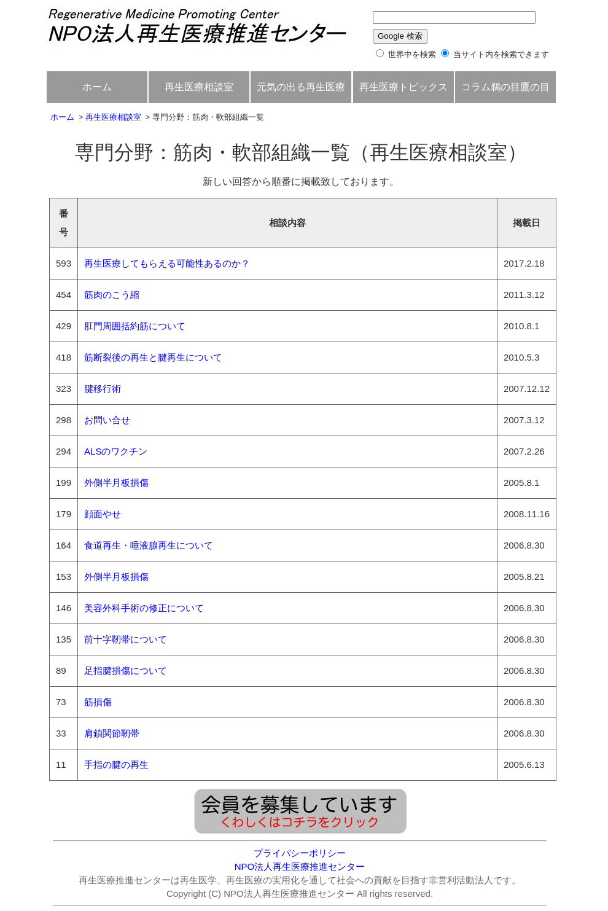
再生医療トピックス (403, 87)
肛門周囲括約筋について (134, 326)
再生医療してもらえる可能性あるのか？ (167, 263)
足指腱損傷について (125, 670)
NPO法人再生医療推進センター (300, 866)
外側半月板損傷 (116, 482)
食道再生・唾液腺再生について (148, 545)
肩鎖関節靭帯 (111, 733)
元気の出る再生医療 (301, 87)
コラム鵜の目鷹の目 (505, 87)
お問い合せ (107, 420)
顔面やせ (102, 514)
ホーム (97, 87)
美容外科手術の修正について (144, 608)
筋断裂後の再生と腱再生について (153, 357)
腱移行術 (102, 388)
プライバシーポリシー (300, 853)
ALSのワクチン (115, 451)
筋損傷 (98, 702)
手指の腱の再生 (116, 764)
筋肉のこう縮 (111, 294)
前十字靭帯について (125, 639)
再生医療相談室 (199, 87)
